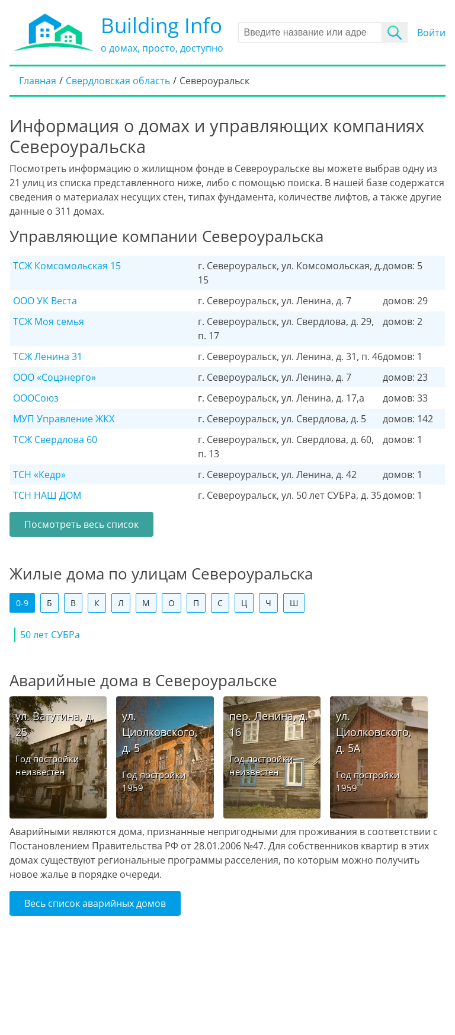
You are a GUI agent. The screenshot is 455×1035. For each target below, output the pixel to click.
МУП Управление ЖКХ (63, 418)
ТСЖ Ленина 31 (47, 356)
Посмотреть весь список (81, 524)
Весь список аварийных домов (95, 903)
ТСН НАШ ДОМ (47, 495)
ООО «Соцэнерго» (54, 377)
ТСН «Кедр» (39, 474)
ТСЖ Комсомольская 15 (67, 265)
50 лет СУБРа (50, 634)
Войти (431, 32)
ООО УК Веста (45, 300)
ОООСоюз (36, 398)
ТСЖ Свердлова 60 (55, 439)
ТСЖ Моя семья (48, 321)
